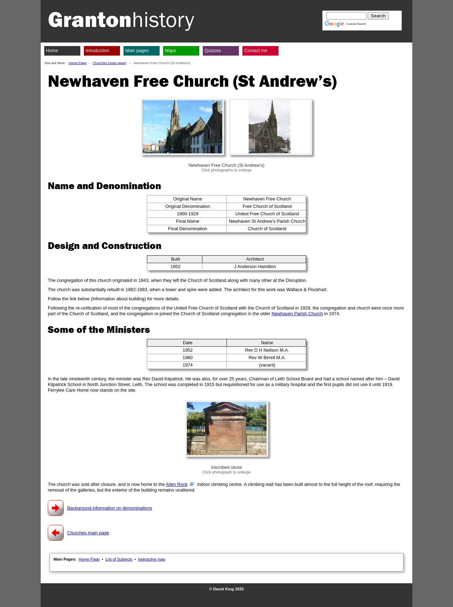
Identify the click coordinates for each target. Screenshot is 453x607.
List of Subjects (118, 559)
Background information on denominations (109, 508)
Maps (170, 50)
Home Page (78, 63)
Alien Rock (177, 484)
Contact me (255, 50)
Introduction (97, 50)
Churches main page (88, 532)
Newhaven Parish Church (297, 313)
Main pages (137, 50)
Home (52, 50)
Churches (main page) (109, 63)
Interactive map (151, 559)
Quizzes (213, 50)
